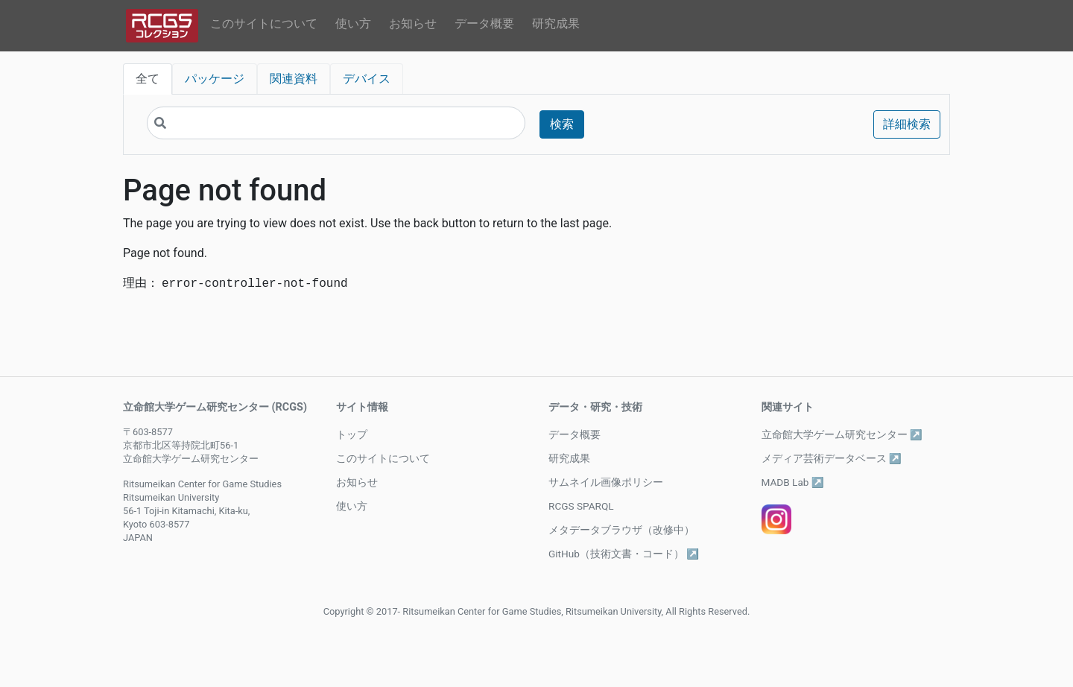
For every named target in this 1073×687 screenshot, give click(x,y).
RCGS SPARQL (581, 506)
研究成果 (556, 23)
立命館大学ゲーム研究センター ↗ (842, 434)
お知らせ (413, 23)
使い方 (353, 23)
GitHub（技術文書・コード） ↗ (623, 554)
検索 (562, 124)
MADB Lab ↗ (793, 482)
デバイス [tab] (366, 79)
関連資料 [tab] (293, 79)
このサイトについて (263, 23)
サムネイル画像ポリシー (605, 482)
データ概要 (484, 23)
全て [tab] (147, 79)
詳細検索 (907, 124)
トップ (351, 434)
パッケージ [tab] (214, 79)
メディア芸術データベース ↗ (832, 458)
